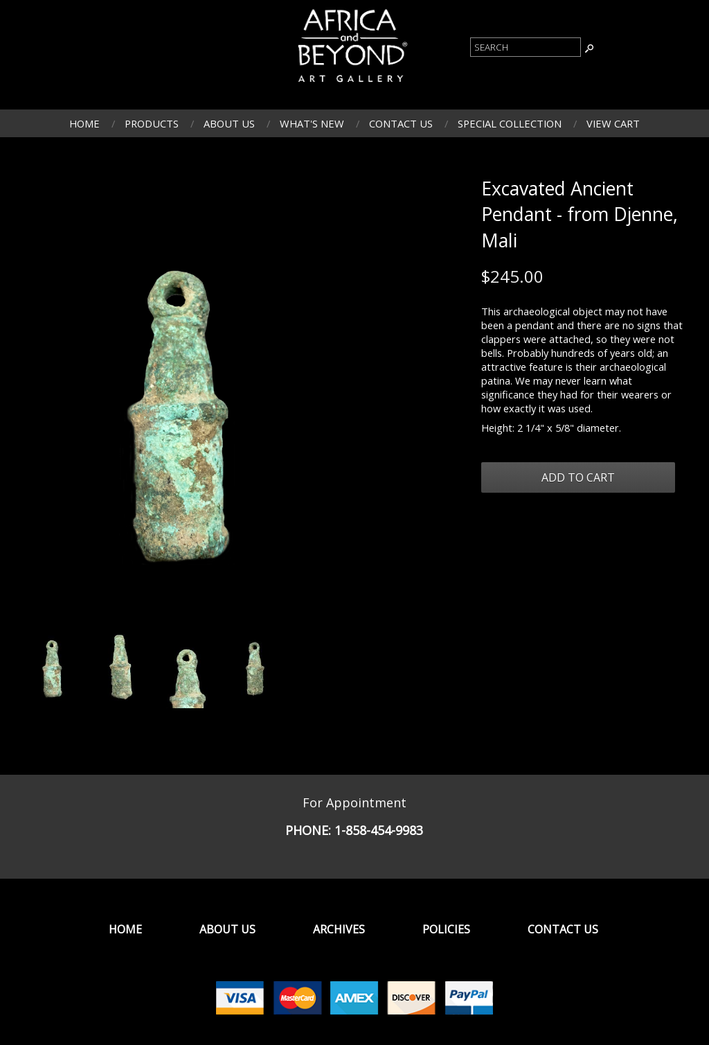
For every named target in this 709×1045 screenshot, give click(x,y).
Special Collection (510, 123)
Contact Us (401, 123)
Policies (446, 929)
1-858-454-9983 (378, 830)
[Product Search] (525, 47)
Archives (339, 929)
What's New (312, 123)
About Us (229, 123)
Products (152, 123)
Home (84, 123)
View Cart (613, 123)
